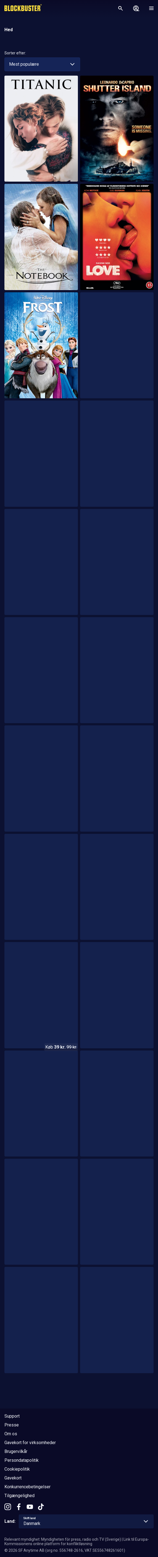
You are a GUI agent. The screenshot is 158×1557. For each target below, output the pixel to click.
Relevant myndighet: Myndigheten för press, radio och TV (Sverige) (62, 1539)
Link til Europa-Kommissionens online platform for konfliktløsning (76, 1541)
